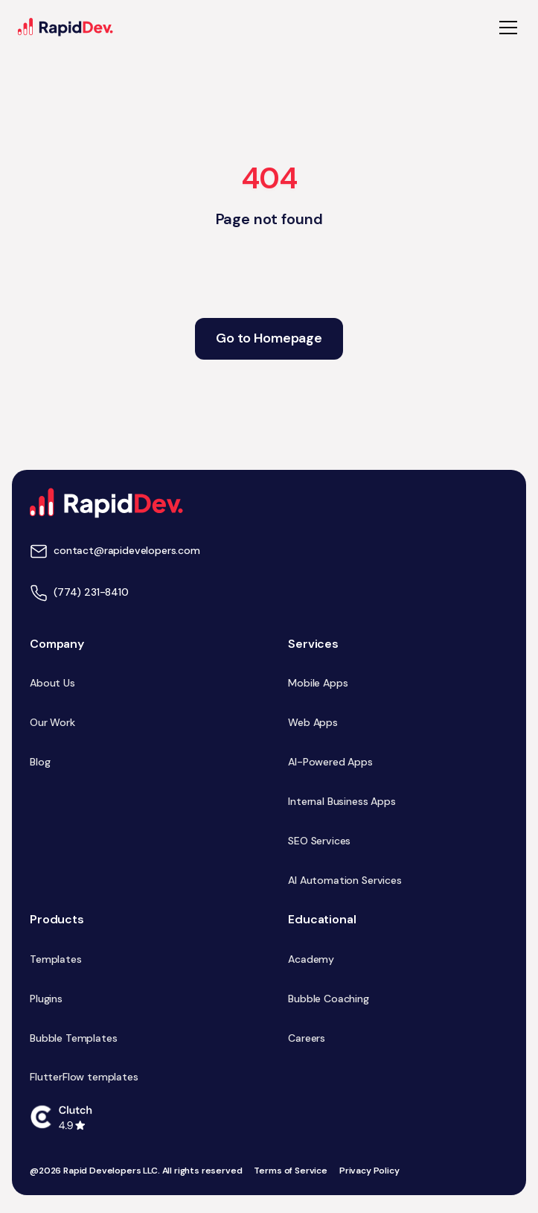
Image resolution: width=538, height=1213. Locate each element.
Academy (311, 959)
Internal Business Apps (341, 801)
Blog (40, 761)
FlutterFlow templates (84, 1076)
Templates (56, 959)
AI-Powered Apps (330, 761)
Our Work (52, 722)
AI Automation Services (344, 880)
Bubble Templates (73, 1038)
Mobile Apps (318, 683)
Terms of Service (290, 1171)
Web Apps (313, 722)
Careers (306, 1038)
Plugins (46, 998)
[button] (505, 27)
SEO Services (319, 840)
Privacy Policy (369, 1171)
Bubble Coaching (328, 998)
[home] (66, 27)
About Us (52, 683)
